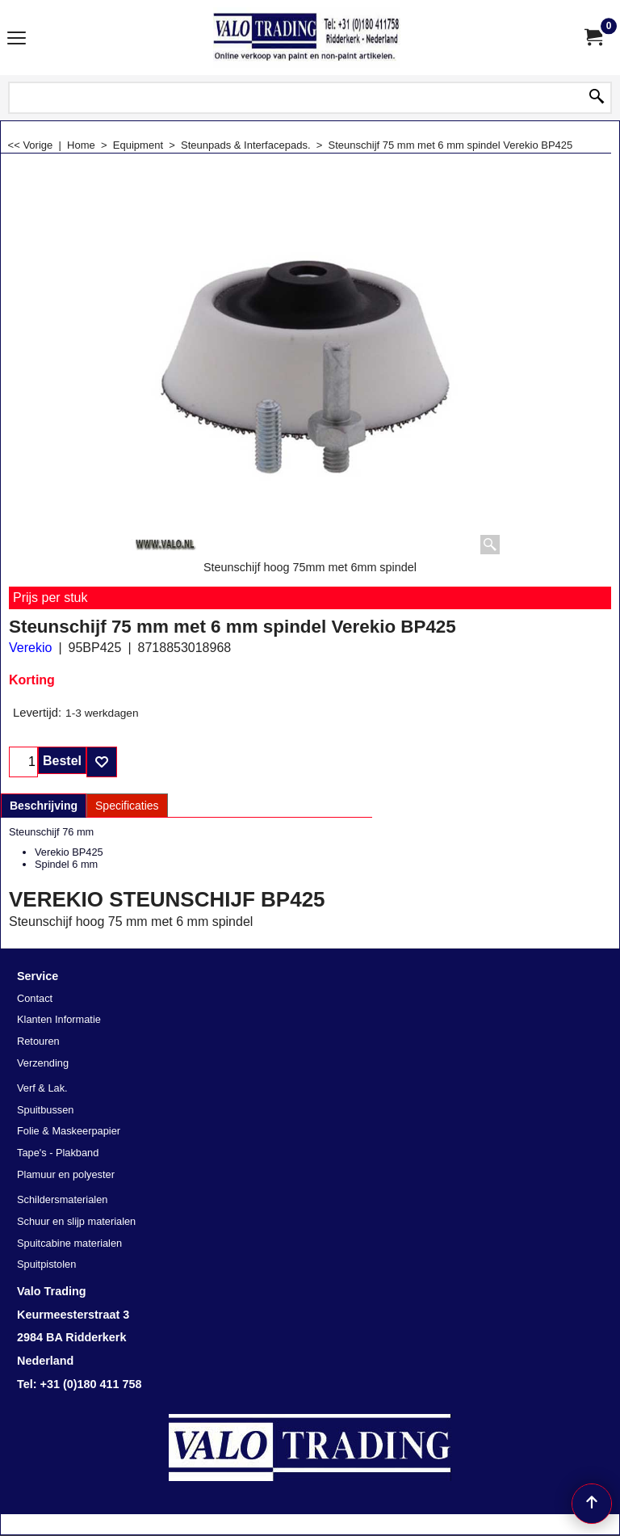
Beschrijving (44, 805)
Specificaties (127, 805)
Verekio (30, 647)
